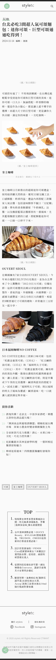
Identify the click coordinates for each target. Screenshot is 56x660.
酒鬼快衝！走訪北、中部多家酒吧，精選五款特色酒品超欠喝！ (29, 415)
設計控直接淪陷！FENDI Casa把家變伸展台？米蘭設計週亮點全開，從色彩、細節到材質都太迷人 (30, 552)
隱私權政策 (40, 621)
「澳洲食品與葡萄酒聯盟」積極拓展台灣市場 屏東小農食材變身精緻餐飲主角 (29, 425)
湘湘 (25, 40)
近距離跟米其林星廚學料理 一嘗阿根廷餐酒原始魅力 (29, 443)
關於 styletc (17, 621)
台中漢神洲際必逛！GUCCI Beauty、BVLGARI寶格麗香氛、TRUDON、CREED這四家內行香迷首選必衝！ (30, 536)
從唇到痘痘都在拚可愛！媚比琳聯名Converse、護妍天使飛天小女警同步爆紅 (30, 567)
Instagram (38, 626)
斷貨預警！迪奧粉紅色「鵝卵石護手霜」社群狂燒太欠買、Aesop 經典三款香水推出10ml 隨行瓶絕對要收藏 (31, 582)
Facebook (17, 626)
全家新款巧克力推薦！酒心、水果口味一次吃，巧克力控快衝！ (29, 434)
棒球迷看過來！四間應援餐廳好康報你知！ (28, 452)
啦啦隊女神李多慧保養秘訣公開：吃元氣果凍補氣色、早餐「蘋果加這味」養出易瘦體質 (30, 522)
